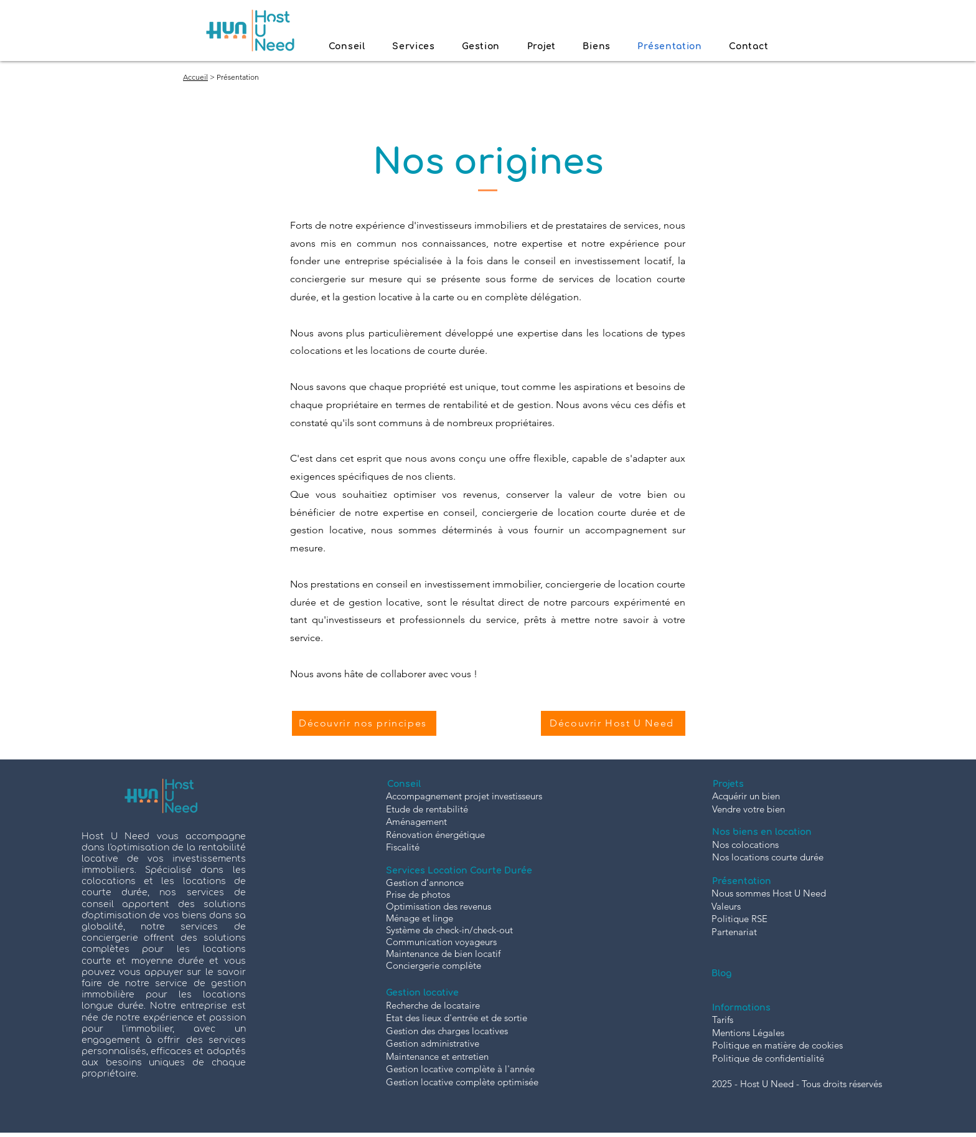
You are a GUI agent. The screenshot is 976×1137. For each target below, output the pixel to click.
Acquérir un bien (746, 796)
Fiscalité (403, 847)
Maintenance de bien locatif (443, 953)
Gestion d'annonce (425, 882)
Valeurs (726, 906)
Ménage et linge (419, 918)
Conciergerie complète (433, 965)
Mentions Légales (748, 1033)
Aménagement (416, 821)
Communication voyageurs (441, 942)
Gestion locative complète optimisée (462, 1082)
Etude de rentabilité (427, 809)
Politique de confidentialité (768, 1058)
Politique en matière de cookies (777, 1045)
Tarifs (722, 1019)
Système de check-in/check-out (449, 930)
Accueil (195, 77)
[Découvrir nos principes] (364, 723)
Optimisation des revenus (438, 906)
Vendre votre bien (748, 809)
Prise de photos (418, 894)
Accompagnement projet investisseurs (464, 796)
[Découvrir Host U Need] (613, 723)
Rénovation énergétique (435, 834)
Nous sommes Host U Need (768, 893)
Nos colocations (745, 844)
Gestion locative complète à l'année (460, 1069)
